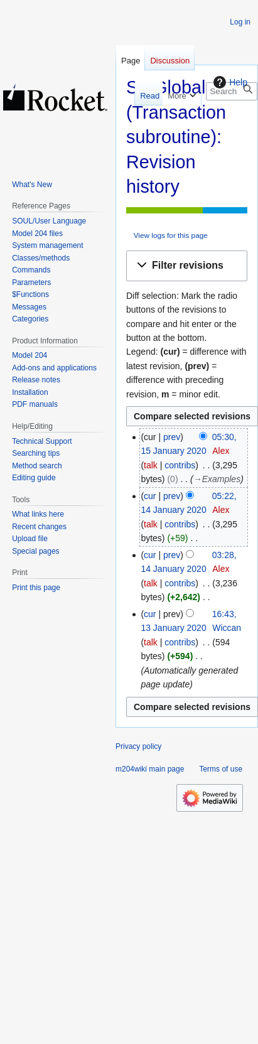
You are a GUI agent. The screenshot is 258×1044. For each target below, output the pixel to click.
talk (151, 465)
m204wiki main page (150, 769)
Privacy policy (138, 746)
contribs (179, 465)
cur (150, 496)
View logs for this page (171, 235)
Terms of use (220, 769)
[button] (187, 266)
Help (228, 82)
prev (171, 437)
